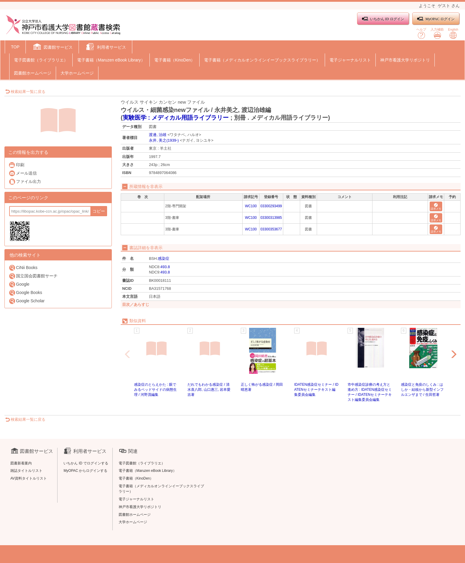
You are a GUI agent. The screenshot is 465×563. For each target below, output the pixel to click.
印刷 (16, 165)
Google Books (25, 293)
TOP (15, 47)
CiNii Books (23, 268)
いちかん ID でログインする (85, 463)
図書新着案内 (21, 463)
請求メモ (436, 207)
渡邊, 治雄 (157, 134)
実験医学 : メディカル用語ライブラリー (176, 117)
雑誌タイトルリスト (26, 471)
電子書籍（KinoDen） (174, 60)
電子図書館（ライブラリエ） (41, 60)
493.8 (165, 267)
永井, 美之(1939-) (164, 140)
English (453, 33)
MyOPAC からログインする (85, 471)
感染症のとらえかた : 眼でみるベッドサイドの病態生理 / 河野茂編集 (155, 389)
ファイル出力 (25, 181)
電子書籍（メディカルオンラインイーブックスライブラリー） (262, 60)
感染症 (163, 258)
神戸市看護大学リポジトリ (405, 60)
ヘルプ (421, 33)
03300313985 (271, 218)
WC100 (251, 206)
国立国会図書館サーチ (33, 276)
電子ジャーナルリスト (350, 60)
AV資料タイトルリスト (28, 478)
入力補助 (437, 33)
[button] (52, 47)
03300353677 (271, 229)
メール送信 (23, 173)
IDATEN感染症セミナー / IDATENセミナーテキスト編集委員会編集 (316, 389)
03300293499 (271, 206)
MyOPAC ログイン (436, 18)
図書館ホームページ (32, 73)
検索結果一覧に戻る (25, 91)
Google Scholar (27, 301)
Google (19, 284)
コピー (99, 211)
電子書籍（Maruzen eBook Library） (111, 60)
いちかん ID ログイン (383, 18)
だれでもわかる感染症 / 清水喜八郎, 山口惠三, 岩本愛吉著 (208, 389)
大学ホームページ (77, 73)
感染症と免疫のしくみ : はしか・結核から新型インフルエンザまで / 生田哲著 (422, 389)
